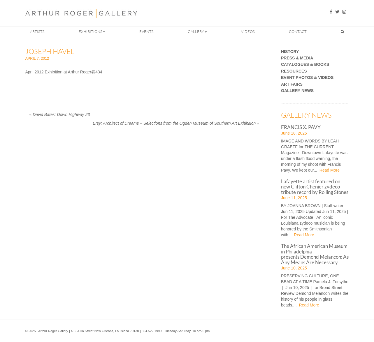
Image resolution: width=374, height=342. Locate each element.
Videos (248, 31)
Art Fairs (292, 84)
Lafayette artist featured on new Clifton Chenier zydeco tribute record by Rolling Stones (314, 186)
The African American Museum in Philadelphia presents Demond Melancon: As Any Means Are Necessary (315, 254)
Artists (37, 31)
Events (146, 31)
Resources (294, 71)
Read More (329, 170)
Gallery (197, 31)
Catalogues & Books (305, 64)
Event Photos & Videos (307, 77)
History (290, 52)
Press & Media (297, 58)
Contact (298, 31)
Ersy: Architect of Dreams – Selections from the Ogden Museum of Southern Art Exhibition (176, 123)
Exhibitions (92, 31)
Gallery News (297, 91)
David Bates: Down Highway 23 (59, 114)
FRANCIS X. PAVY (301, 127)
